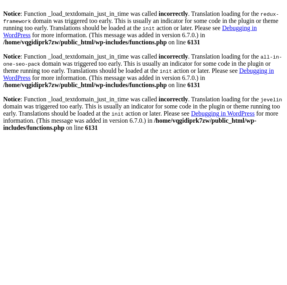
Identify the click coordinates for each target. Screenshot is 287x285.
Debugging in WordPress (222, 113)
